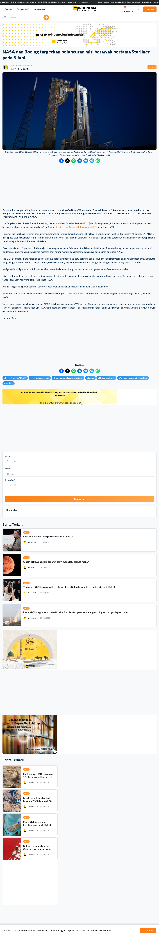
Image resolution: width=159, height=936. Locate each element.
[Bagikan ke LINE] (73, 160)
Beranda (8, 9)
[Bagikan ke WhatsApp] (97, 160)
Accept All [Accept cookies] (148, 930)
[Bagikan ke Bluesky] (85, 160)
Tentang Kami (23, 9)
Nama (8, 456)
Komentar (10, 480)
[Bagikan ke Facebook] (61, 160)
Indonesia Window (21, 65)
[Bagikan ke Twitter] (67, 160)
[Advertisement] (79, 186)
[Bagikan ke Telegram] (91, 160)
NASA (86, 223)
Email (8, 469)
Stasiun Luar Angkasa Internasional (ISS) (76, 227)
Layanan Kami (39, 9)
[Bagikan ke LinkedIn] (79, 160)
